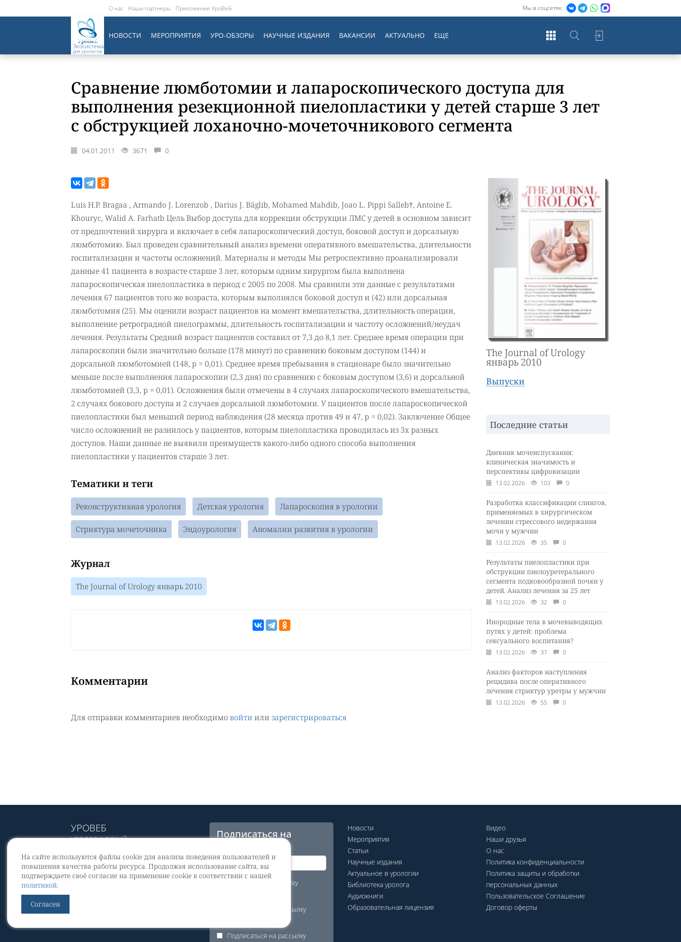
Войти (598, 35)
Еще (441, 35)
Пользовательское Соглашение (535, 895)
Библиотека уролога (378, 884)
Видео (496, 827)
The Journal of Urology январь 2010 (139, 586)
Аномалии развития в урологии (313, 529)
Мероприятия (176, 35)
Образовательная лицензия (391, 907)
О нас (116, 8)
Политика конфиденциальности (535, 861)
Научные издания (296, 35)
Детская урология (230, 506)
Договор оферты (511, 907)
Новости (125, 35)
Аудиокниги (365, 895)
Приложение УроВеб (203, 8)
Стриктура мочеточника (121, 529)
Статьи (358, 850)
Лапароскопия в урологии (329, 506)
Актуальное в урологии (383, 873)
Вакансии (357, 35)
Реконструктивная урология (128, 506)
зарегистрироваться (309, 717)
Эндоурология (209, 529)
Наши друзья (506, 839)
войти (241, 717)
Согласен (45, 903)
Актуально (405, 35)
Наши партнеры (149, 8)
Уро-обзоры (232, 35)
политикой (39, 885)
